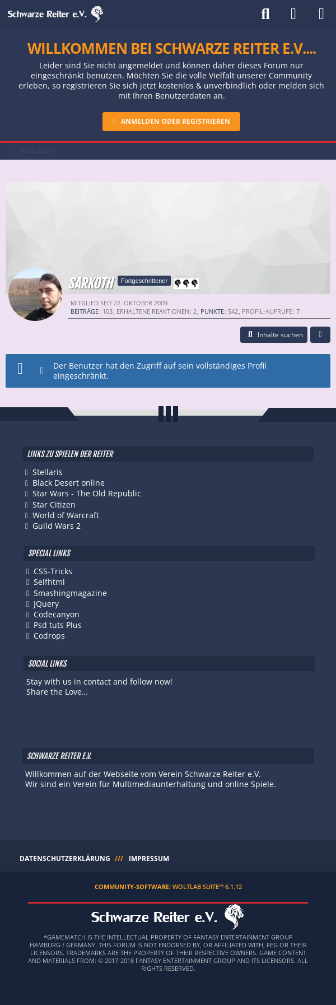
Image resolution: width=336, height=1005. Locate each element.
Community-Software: (168, 886)
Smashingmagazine (70, 593)
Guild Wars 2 (56, 525)
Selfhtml (49, 581)
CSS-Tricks (53, 571)
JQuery (46, 603)
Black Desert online (68, 482)
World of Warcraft (65, 515)
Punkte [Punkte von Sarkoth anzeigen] (212, 311)
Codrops (49, 635)
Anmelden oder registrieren (175, 121)
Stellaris (47, 472)
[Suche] (265, 14)
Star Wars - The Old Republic (86, 493)
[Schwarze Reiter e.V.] (55, 14)
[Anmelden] (293, 14)
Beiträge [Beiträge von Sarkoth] (85, 311)
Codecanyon (57, 614)
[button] (273, 335)
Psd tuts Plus (58, 625)
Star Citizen (54, 504)
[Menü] (321, 14)
